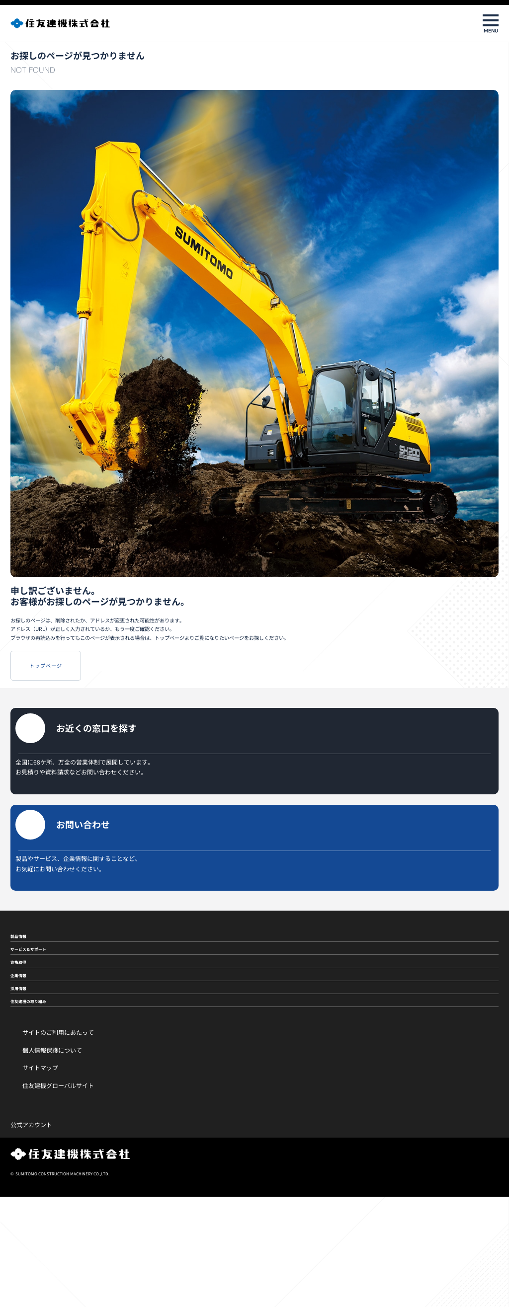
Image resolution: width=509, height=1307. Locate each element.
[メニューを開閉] (490, 23)
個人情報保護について (52, 1159)
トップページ (66, 694)
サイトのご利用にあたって (58, 1142)
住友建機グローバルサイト (58, 1195)
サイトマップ (40, 1177)
